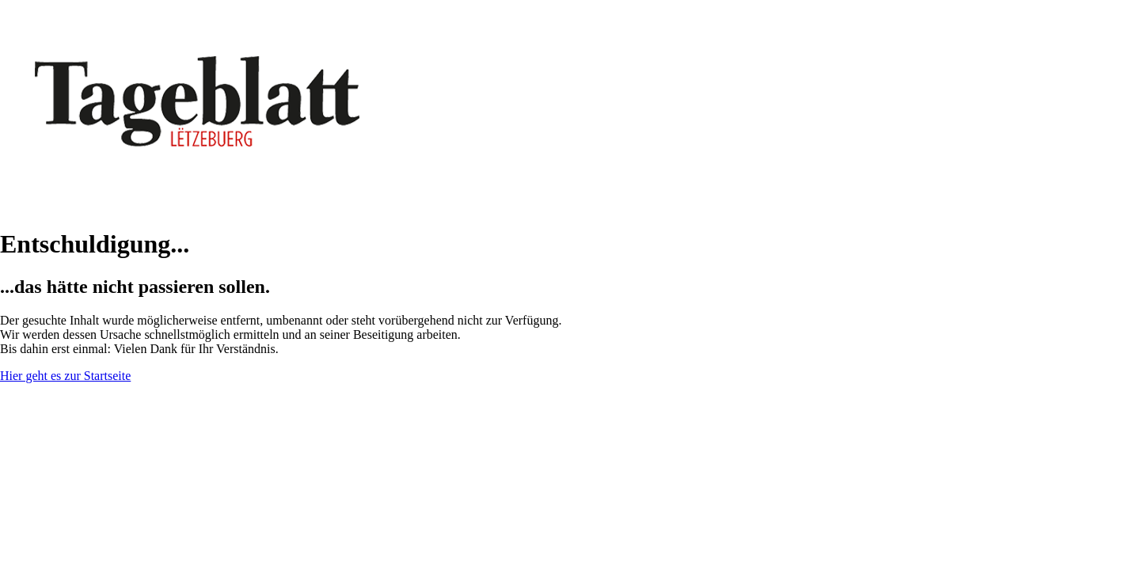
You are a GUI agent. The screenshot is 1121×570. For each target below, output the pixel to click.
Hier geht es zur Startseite (65, 375)
